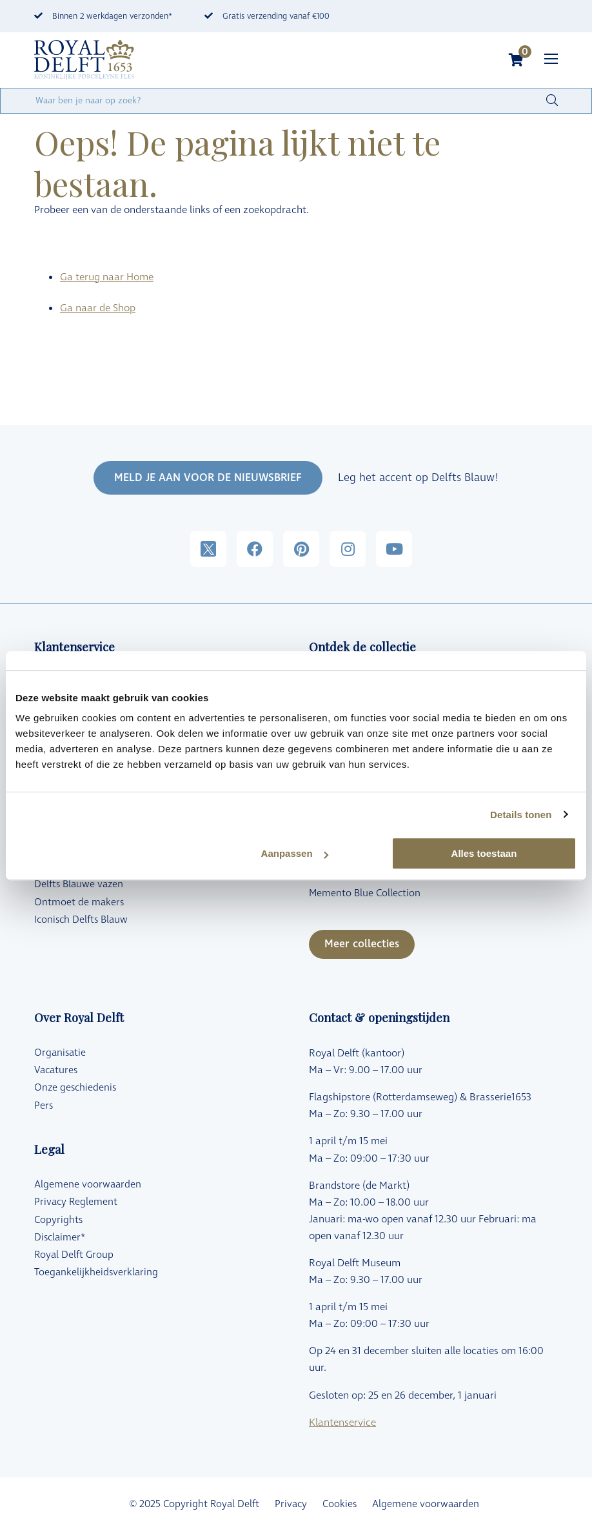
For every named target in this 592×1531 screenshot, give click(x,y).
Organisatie (60, 1053)
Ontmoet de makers (79, 902)
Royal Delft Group (73, 1255)
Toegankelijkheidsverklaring (96, 1272)
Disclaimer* (59, 1237)
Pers (43, 1106)
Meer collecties (361, 944)
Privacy (291, 1504)
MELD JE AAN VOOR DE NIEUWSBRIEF (208, 478)
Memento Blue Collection (364, 893)
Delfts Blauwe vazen (78, 884)
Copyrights (58, 1220)
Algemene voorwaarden (87, 1184)
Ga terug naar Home (106, 277)
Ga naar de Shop (97, 308)
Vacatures (55, 1070)
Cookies (339, 1504)
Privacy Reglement (75, 1202)
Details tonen (520, 814)
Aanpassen (294, 853)
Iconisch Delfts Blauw (81, 920)
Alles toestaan (484, 853)
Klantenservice (342, 1422)
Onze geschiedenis (75, 1087)
